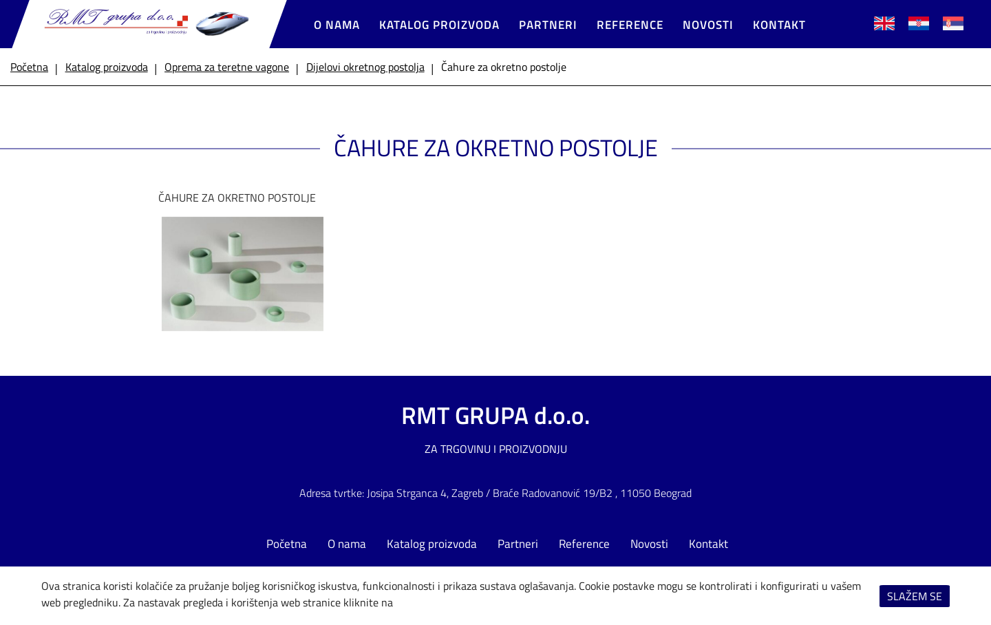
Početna (286, 544)
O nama (337, 25)
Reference (630, 25)
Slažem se (914, 596)
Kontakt (779, 25)
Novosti (708, 25)
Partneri (548, 25)
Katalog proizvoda (439, 25)
